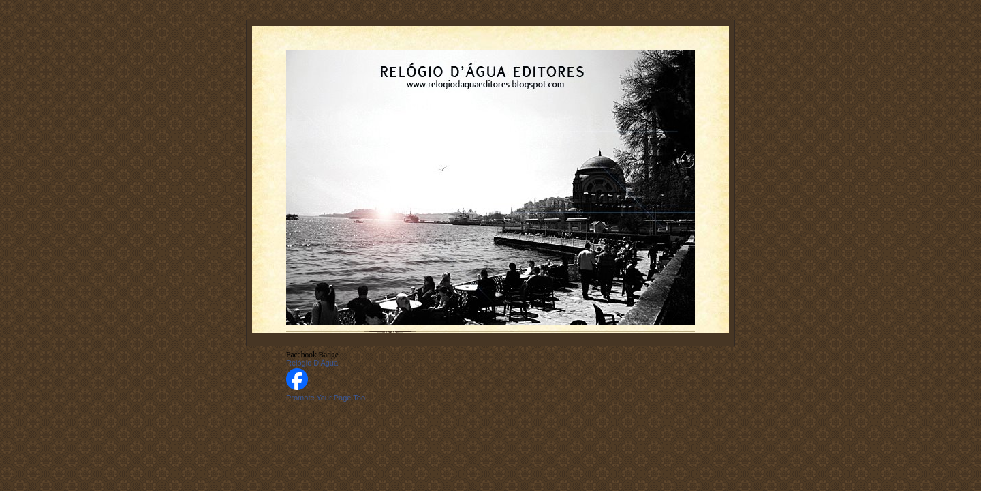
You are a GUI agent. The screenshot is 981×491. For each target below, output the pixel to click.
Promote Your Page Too (325, 397)
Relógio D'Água (312, 363)
